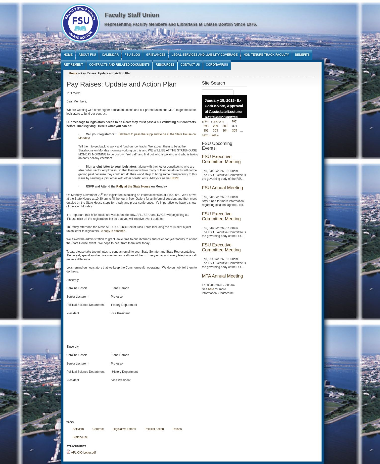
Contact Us (190, 64)
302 (205, 131)
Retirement (73, 64)
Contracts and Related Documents (119, 64)
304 (225, 131)
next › (205, 135)
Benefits (302, 54)
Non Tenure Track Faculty (266, 54)
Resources (165, 64)
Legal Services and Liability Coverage (205, 54)
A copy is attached (113, 231)
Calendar (110, 54)
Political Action (154, 429)
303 (215, 131)
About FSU (87, 54)
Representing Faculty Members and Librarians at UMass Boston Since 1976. (180, 24)
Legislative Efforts (124, 429)
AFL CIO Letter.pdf (83, 452)
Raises (177, 429)
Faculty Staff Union (132, 14)
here (211, 289)
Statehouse (80, 437)
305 (234, 131)
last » (215, 135)
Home (68, 54)
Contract (98, 429)
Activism (78, 429)
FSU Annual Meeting (222, 187)
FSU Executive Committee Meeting (221, 159)
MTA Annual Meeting (222, 276)
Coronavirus (217, 64)
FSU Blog (132, 54)
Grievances (155, 54)
